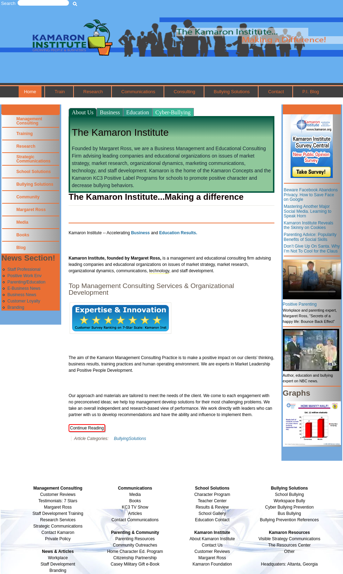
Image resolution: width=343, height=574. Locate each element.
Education (137, 112)
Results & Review (212, 507)
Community (27, 196)
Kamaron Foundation (212, 564)
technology (159, 270)
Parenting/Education (26, 282)
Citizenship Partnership (135, 557)
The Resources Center (289, 545)
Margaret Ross (30, 209)
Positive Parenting (300, 304)
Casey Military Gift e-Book (134, 564)
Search (8, 3)
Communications (138, 91)
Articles (135, 513)
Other (289, 551)
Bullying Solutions (232, 91)
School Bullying (289, 494)
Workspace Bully (289, 500)
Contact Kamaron (58, 532)
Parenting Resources (135, 538)
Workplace (58, 557)
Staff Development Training (57, 513)
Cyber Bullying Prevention (289, 507)
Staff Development (57, 564)
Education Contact (212, 519)
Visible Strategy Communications (289, 538)
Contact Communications (135, 519)
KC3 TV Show (135, 507)
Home (30, 91)
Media (22, 222)
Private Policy (58, 538)
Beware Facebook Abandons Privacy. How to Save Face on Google (311, 194)
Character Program (212, 494)
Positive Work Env (24, 275)
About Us (83, 112)
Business (110, 112)
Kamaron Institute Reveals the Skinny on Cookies (309, 225)
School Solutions (33, 171)
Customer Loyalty (23, 301)
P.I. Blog (311, 91)
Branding (15, 307)
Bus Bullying (289, 513)
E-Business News (23, 288)
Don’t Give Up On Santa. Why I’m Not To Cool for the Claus (312, 249)
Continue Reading (87, 428)
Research (93, 91)
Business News (21, 294)
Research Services (58, 519)
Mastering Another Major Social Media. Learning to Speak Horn (307, 211)
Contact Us (212, 545)
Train (60, 91)
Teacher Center (212, 500)
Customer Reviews (212, 551)
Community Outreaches (135, 545)
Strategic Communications (33, 159)
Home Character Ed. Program (135, 551)
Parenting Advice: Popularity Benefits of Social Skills (310, 237)
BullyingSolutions (130, 438)
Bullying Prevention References (289, 519)
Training (24, 133)
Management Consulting (29, 121)
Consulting (184, 91)
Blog (21, 247)
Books (22, 234)
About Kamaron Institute (212, 538)
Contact (276, 91)
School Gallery (212, 513)
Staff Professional (23, 269)
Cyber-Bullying (173, 112)
